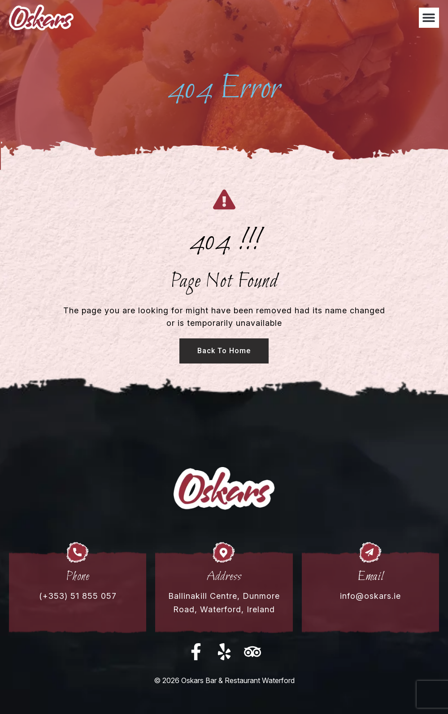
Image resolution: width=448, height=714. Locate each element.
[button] (429, 18)
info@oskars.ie (370, 596)
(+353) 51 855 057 (78, 596)
